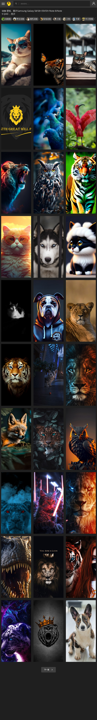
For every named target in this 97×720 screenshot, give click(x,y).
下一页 (48, 670)
